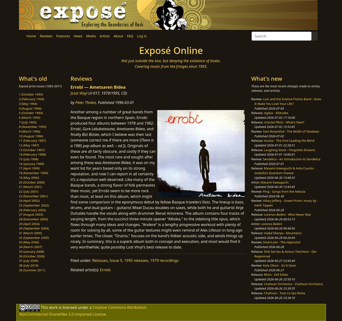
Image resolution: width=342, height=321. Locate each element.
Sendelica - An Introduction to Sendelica (291, 159)
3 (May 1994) (28, 104)
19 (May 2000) (29, 178)
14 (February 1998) (32, 154)
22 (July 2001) (28, 191)
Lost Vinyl (79, 93)
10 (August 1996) (31, 136)
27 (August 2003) (31, 214)
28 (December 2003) (33, 219)
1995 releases (136, 260)
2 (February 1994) (31, 99)
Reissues (100, 260)
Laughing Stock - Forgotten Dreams (289, 150)
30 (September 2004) (34, 228)
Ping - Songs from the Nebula (284, 191)
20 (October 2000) (32, 182)
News (78, 36)
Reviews (46, 36)
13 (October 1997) (32, 150)
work (53, 307)
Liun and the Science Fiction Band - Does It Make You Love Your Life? (287, 101)
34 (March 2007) (30, 247)
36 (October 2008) (32, 256)
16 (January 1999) (31, 164)
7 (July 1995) (28, 122)
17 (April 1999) (29, 168)
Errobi (105, 269)
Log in (142, 36)
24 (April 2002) (29, 201)
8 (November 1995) (32, 127)
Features (63, 36)
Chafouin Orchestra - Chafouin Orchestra (293, 284)
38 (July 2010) (28, 265)
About (118, 36)
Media (91, 36)
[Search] (281, 36)
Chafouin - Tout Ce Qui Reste (284, 293)
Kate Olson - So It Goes (279, 265)
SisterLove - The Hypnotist (281, 242)
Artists (105, 36)
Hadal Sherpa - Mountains (283, 233)
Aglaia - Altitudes (276, 113)
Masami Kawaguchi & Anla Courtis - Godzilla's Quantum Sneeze (284, 170)
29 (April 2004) (29, 224)
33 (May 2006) (29, 242)
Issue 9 (116, 260)
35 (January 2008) (31, 251)
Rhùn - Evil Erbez (276, 274)
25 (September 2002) (34, 205)
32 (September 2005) (34, 238)
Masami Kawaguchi (274, 182)
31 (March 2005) (30, 233)
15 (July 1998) (28, 159)
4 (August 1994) (30, 108)
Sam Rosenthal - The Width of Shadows (291, 131)
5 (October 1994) (31, 113)
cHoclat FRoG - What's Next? (284, 122)
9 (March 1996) (29, 131)
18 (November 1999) (33, 173)
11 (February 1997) (32, 140)
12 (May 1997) (29, 145)
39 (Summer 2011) (32, 270)
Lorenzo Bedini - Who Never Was (287, 214)
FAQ (130, 36)
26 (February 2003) (32, 210)
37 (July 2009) (28, 261)
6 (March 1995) (29, 117)
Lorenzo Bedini (271, 224)
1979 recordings (164, 260)
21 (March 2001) (30, 187)
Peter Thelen (85, 102)
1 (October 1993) (31, 94)
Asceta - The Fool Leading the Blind (289, 140)
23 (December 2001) (33, 196)
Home (31, 36)
